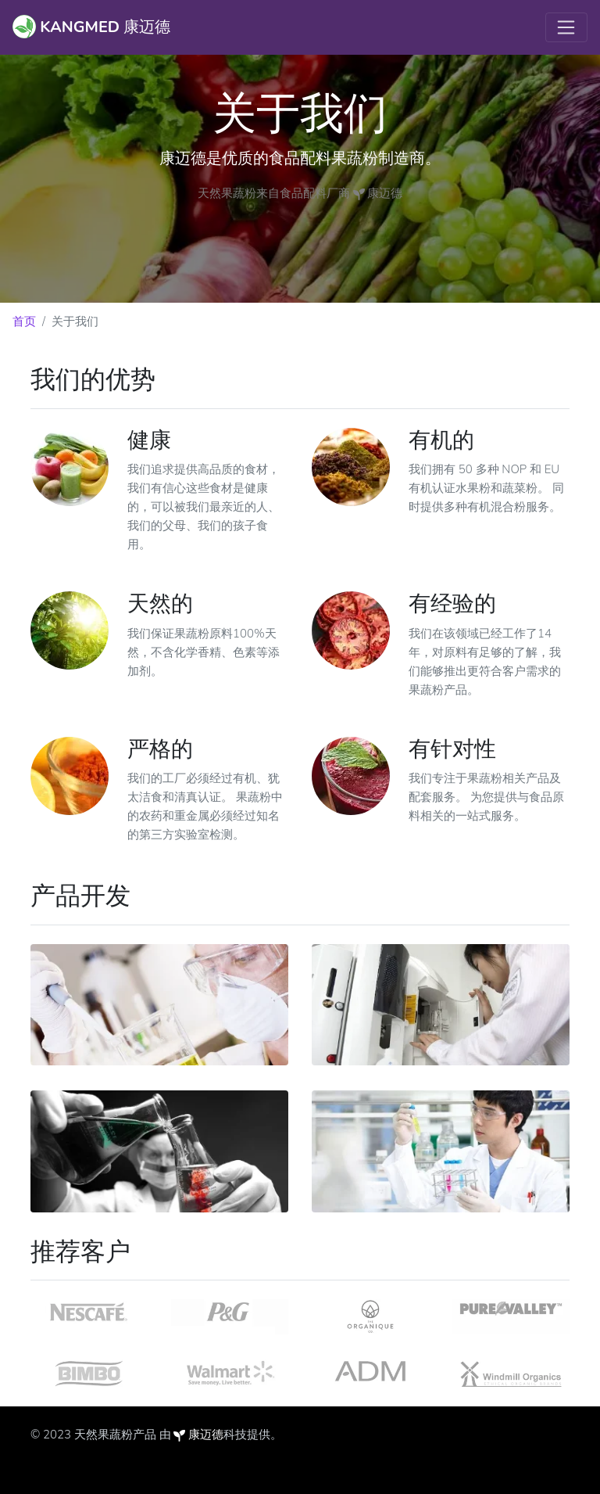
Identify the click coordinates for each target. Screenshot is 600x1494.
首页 (24, 321)
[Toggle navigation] (566, 27)
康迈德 (205, 1434)
